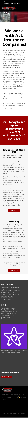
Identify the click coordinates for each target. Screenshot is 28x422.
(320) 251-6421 (7, 1)
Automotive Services (11, 413)
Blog (19, 413)
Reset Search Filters (6, 376)
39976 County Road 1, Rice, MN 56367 (12, 3)
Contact (23, 413)
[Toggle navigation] (25, 7)
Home (3, 413)
